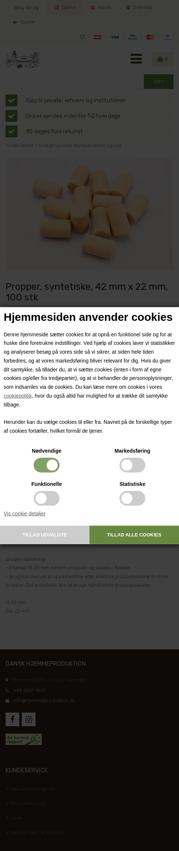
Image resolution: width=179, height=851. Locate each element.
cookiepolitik (18, 396)
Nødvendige (46, 451)
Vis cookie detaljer (24, 514)
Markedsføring (132, 451)
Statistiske (132, 484)
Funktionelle (46, 484)
